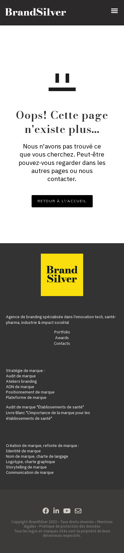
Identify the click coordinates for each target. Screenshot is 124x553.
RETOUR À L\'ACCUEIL (62, 201)
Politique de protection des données (69, 526)
